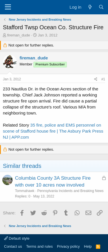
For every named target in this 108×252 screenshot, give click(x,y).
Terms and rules (39, 246)
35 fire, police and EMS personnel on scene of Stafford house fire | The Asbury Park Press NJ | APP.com (53, 131)
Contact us (13, 246)
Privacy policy (68, 246)
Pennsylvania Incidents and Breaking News (70, 191)
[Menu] (8, 7)
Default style (16, 238)
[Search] (101, 7)
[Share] (95, 79)
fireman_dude (18, 35)
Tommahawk (24, 191)
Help (88, 246)
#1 (103, 79)
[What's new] (89, 7)
